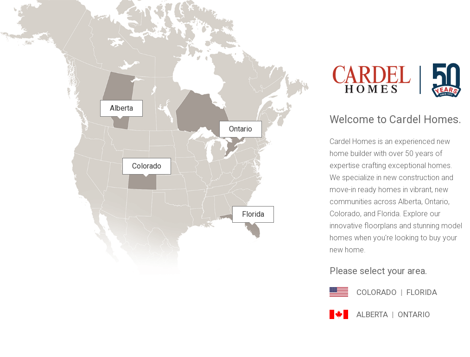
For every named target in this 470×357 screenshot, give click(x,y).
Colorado (376, 292)
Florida (421, 292)
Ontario (414, 314)
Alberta (372, 314)
